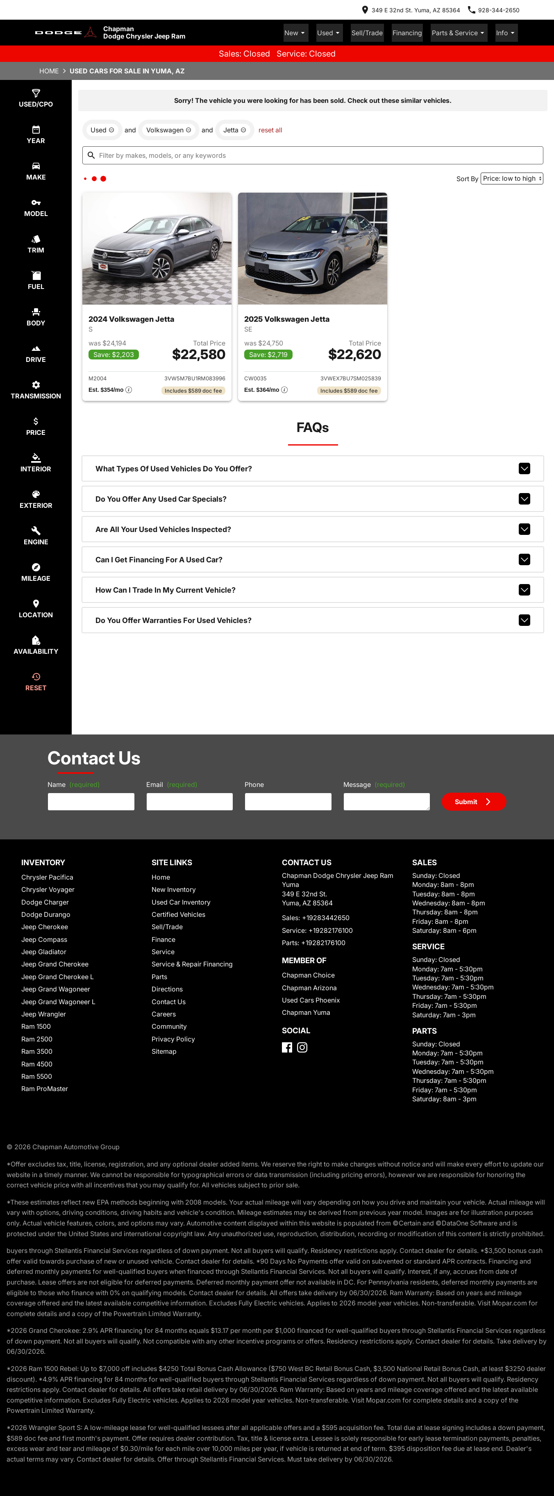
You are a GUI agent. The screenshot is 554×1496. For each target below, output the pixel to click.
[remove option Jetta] (234, 129)
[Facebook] (287, 1046)
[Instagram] (302, 1046)
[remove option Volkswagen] (168, 129)
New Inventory (174, 888)
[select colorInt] (36, 461)
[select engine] (36, 534)
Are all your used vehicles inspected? (312, 528)
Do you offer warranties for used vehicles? (312, 619)
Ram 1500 (36, 1025)
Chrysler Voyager (48, 888)
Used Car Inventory (181, 901)
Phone (254, 783)
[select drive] (36, 352)
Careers (164, 1013)
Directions (167, 988)
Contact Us (169, 1000)
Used (343, 32)
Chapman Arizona (309, 986)
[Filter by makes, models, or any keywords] (312, 154)
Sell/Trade (378, 32)
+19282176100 (331, 929)
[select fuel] (36, 279)
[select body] (36, 316)
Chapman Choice (308, 974)
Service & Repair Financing (192, 963)
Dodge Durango (45, 913)
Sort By (467, 177)
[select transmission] (36, 389)
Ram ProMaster (44, 1087)
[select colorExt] (36, 498)
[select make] (36, 170)
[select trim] (36, 243)
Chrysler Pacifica (47, 876)
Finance (163, 938)
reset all (270, 129)
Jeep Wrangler (43, 1013)
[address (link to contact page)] (410, 10)
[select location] (36, 607)
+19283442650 (326, 916)
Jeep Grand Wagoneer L (58, 1000)
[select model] (36, 206)
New (313, 32)
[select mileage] (36, 571)
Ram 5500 (36, 1075)
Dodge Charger (45, 901)
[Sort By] (512, 177)
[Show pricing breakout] (110, 389)
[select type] (36, 97)
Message (374, 783)
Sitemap (164, 1050)
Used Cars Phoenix (311, 999)
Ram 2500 (36, 1038)
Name (74, 783)
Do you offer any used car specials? (312, 497)
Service (163, 950)
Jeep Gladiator (43, 950)
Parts (159, 975)
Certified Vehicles (178, 913)
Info (508, 32)
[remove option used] (102, 129)
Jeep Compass (44, 938)
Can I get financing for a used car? (312, 558)
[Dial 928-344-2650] (493, 10)
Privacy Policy (173, 1038)
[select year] (36, 133)
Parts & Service (463, 32)
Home (49, 70)
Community (169, 1025)
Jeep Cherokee (44, 925)
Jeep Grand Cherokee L (57, 975)
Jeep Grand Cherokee (55, 963)
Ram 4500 (36, 1063)
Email (172, 783)
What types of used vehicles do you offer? (312, 467)
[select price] (36, 425)
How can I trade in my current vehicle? (312, 588)
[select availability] (36, 644)
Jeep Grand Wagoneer (55, 988)
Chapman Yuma (306, 1011)
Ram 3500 (36, 1050)
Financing (415, 32)
